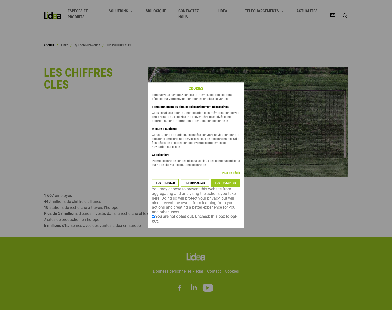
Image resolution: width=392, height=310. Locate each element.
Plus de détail (231, 173)
